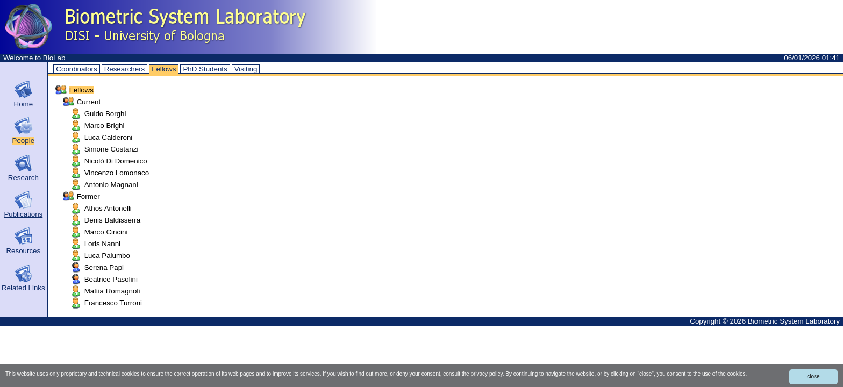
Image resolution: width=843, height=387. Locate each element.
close (813, 376)
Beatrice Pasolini (111, 279)
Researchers (124, 69)
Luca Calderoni (108, 137)
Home (23, 104)
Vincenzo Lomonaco (116, 173)
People (23, 141)
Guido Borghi (105, 114)
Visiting (246, 69)
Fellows (164, 69)
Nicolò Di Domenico (115, 161)
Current (89, 102)
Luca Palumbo (107, 256)
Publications (23, 214)
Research (23, 178)
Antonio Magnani (111, 185)
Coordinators (76, 69)
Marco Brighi (104, 125)
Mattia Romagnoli (112, 291)
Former (88, 196)
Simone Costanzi (111, 149)
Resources (23, 251)
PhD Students (205, 69)
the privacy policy (482, 374)
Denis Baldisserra (112, 220)
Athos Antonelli (108, 208)
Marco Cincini (106, 232)
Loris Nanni (102, 244)
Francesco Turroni (113, 303)
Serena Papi (104, 267)
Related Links (23, 288)
